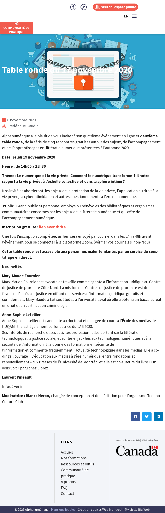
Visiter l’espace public (114, 7)
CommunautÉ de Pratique (16, 30)
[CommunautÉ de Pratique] (16, 24)
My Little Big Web (137, 509)
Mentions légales (63, 509)
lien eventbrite (52, 226)
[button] (134, 16)
